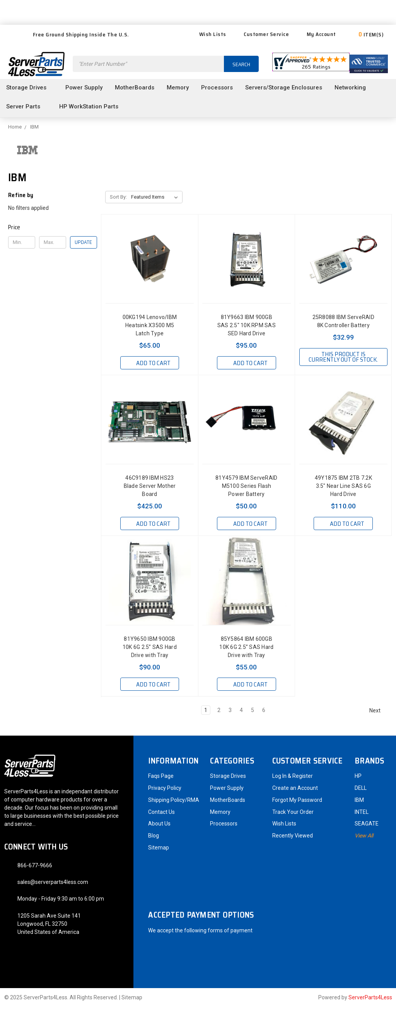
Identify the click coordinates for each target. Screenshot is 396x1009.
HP (358, 778)
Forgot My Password (297, 802)
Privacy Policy (164, 790)
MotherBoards (134, 87)
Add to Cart (149, 363)
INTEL (362, 814)
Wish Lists (207, 34)
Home (15, 127)
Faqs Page (161, 778)
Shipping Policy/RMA (173, 802)
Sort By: (118, 197)
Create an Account (295, 790)
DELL (361, 790)
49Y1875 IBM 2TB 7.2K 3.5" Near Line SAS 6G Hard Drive (343, 488)
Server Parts (26, 106)
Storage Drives (29, 87)
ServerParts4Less (370, 999)
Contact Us (161, 814)
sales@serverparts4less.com (52, 884)
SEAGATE (367, 825)
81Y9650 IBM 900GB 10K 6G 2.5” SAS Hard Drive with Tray (150, 649)
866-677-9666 (34, 867)
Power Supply (83, 87)
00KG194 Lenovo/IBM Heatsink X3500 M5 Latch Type (150, 325)
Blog (153, 837)
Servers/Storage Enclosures (283, 87)
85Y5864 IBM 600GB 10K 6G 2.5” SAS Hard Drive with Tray (246, 649)
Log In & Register (292, 778)
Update (83, 242)
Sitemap (158, 849)
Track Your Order (293, 814)
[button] (52, 227)
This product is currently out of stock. (343, 359)
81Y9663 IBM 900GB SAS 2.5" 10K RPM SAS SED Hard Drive (246, 325)
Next (378, 712)
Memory (178, 87)
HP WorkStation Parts (92, 106)
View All (364, 837)
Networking (353, 87)
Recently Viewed (292, 837)
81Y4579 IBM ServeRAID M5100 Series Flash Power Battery (246, 488)
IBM (34, 127)
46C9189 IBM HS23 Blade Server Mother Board (150, 488)
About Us (159, 825)
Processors (217, 87)
